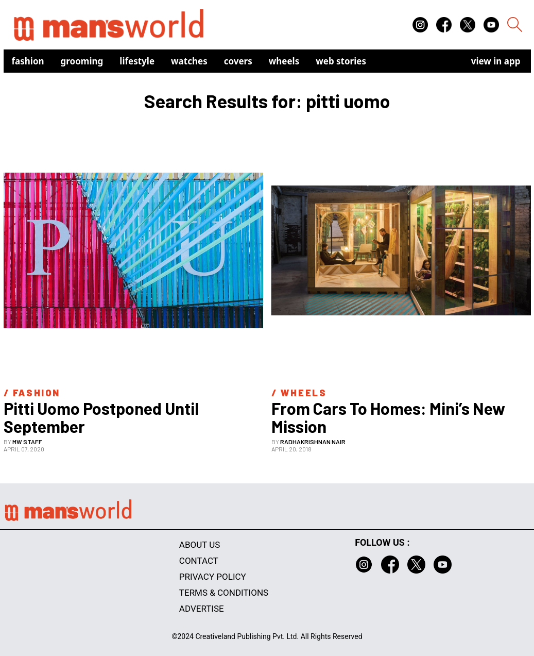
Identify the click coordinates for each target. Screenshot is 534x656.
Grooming (82, 61)
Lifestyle (136, 61)
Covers (238, 61)
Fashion (28, 61)
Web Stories (341, 61)
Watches (189, 61)
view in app (496, 61)
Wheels (284, 61)
